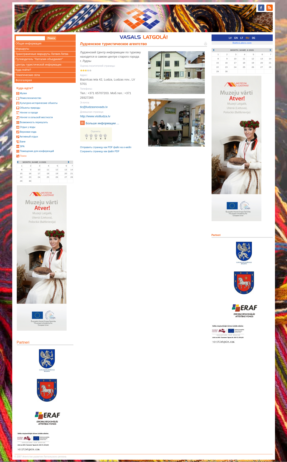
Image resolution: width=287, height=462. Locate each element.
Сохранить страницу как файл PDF (100, 151)
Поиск (23, 155)
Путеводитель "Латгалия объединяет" (39, 59)
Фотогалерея (24, 80)
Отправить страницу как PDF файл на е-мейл (105, 147)
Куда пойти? (23, 69)
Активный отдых (29, 136)
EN (236, 38)
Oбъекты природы (30, 107)
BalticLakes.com (241, 43)
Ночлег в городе (29, 112)
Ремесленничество (30, 98)
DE (253, 38)
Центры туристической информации (38, 64)
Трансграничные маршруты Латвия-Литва (42, 54)
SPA (22, 146)
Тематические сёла (28, 75)
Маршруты (22, 48)
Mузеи (23, 93)
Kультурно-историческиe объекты (38, 103)
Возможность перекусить (34, 122)
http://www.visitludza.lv (95, 116)
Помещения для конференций (37, 151)
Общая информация (28, 43)
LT (241, 38)
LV (230, 38)
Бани (22, 141)
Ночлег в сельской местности (36, 117)
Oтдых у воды (27, 127)
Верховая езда (28, 131)
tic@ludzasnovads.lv (94, 107)
